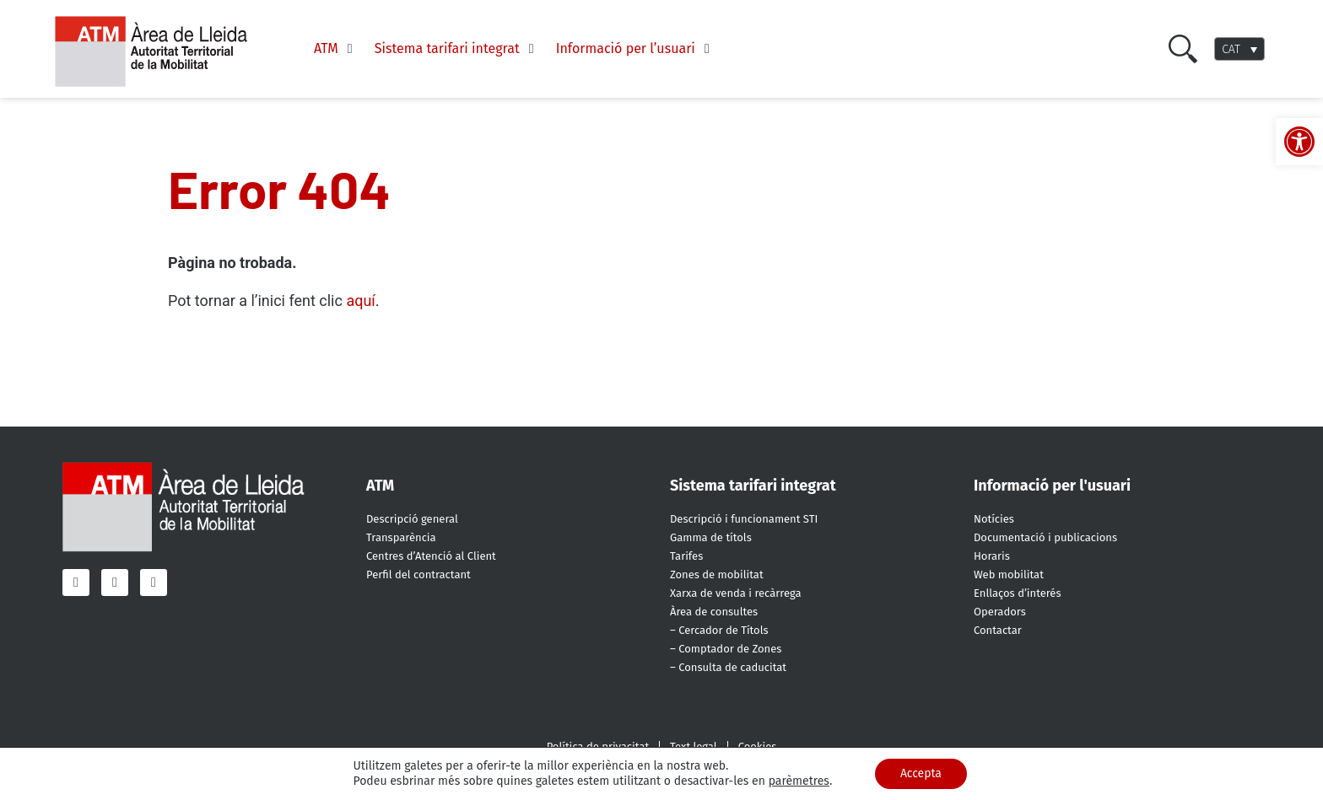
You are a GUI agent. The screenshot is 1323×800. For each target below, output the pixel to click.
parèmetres (798, 781)
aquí (360, 300)
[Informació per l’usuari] (635, 49)
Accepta (921, 773)
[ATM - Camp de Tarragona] (161, 52)
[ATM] (335, 49)
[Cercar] (1183, 49)
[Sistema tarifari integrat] (457, 49)
